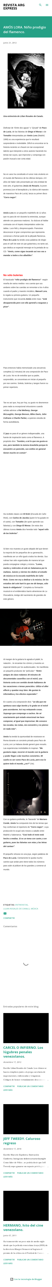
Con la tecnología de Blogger (26, 1279)
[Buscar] (40, 5)
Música (34, 908)
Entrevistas (21, 904)
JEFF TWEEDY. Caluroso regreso (21, 1140)
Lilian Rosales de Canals (16, 908)
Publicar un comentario (30, 1086)
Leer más (7, 1090)
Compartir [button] (9, 918)
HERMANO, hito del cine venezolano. (23, 1227)
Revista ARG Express (14, 6)
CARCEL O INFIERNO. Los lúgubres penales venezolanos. (23, 1052)
